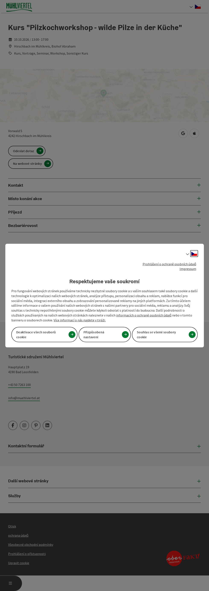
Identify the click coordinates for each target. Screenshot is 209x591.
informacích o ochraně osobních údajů (143, 315)
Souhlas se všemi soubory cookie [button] (156, 334)
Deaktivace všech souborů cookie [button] (36, 334)
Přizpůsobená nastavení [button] (93, 334)
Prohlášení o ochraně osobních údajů (169, 264)
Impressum (188, 269)
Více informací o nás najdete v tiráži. (80, 320)
